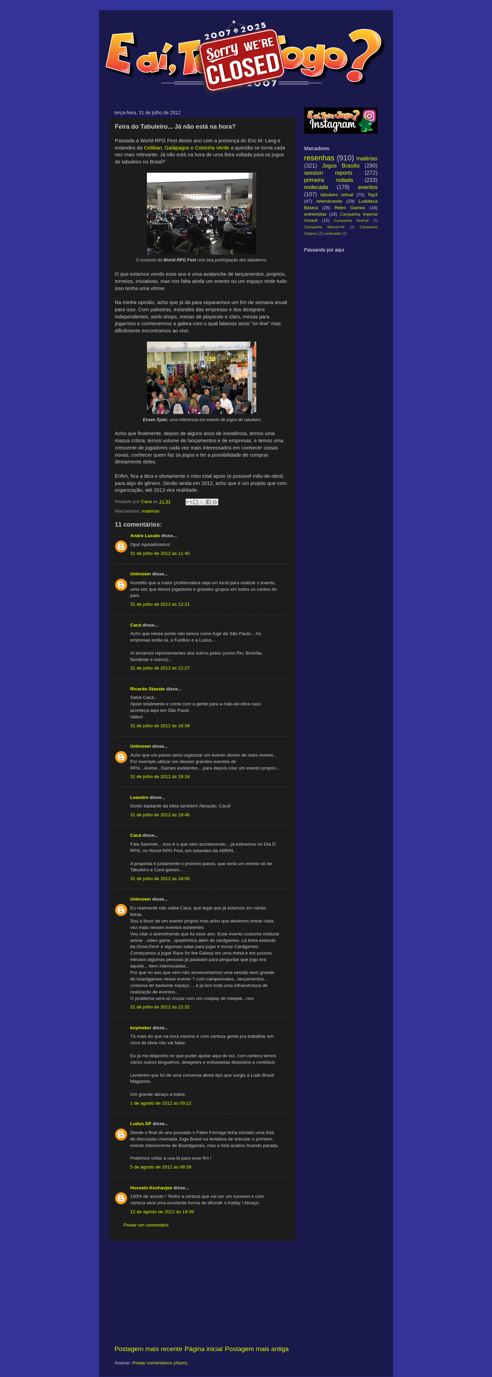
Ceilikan (153, 147)
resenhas (319, 158)
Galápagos (177, 147)
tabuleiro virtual (336, 194)
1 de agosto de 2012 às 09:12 (160, 1103)
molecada (316, 187)
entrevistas (315, 214)
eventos (368, 187)
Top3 (373, 194)
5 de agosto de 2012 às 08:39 (160, 1167)
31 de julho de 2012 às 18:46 (160, 814)
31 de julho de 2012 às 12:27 (160, 668)
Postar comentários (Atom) (160, 1362)
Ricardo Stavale (147, 688)
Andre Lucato (145, 535)
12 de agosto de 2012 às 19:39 (162, 1211)
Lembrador (332, 233)
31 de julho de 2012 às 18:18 (160, 776)
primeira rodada (328, 180)
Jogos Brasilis (340, 165)
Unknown (140, 573)
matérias (151, 511)
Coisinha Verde (212, 147)
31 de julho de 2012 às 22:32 (160, 1006)
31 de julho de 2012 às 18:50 (160, 878)
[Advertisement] (201, 1292)
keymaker (140, 1027)
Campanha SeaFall (351, 220)
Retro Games (349, 207)
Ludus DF (140, 1123)
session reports (328, 173)
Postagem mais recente (148, 1348)
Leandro (139, 797)
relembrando (329, 201)
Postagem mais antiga (257, 1348)
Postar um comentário (145, 1225)
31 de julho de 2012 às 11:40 (160, 553)
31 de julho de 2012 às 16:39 (160, 725)
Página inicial (203, 1348)
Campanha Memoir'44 (324, 227)
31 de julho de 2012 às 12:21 (160, 604)
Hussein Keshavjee (151, 1187)
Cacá (135, 625)
